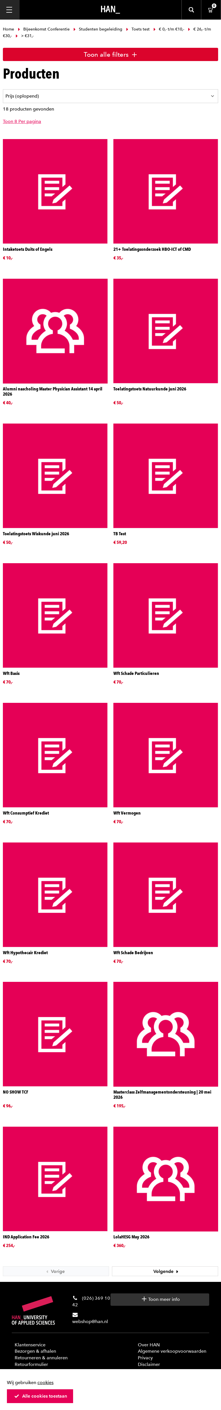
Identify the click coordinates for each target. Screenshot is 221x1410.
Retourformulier (31, 1364)
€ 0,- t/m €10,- (168, 29)
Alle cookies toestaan (40, 1396)
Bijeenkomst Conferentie (44, 29)
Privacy (145, 1357)
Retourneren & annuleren (41, 1357)
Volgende (166, 1271)
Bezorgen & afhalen (35, 1351)
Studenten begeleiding (97, 29)
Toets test (138, 29)
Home (9, 29)
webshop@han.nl (90, 1321)
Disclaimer (149, 1364)
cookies (45, 1382)
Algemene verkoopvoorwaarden (172, 1351)
